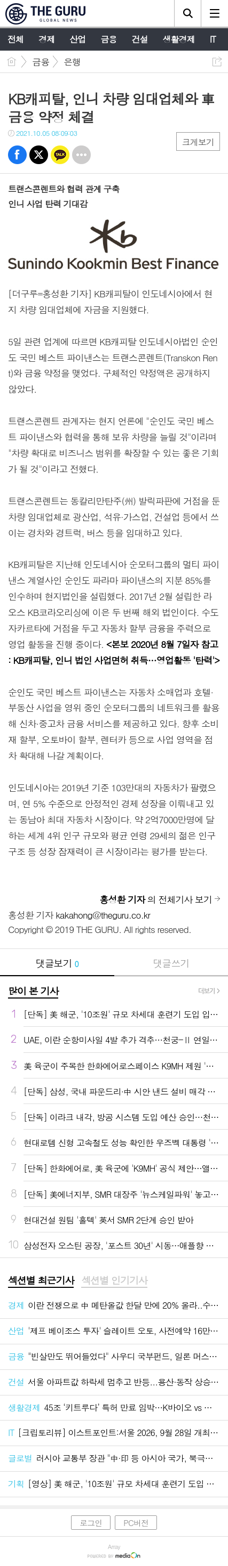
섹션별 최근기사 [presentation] (41, 1280)
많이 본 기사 (33, 990)
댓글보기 (57, 963)
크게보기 (198, 142)
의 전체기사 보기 (156, 899)
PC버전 (135, 1522)
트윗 (38, 154)
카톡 (60, 154)
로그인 (91, 1522)
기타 (81, 154)
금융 (40, 61)
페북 (17, 154)
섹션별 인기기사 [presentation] (114, 1280)
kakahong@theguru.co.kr (103, 914)
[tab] (40, 1281)
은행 (72, 61)
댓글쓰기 (171, 963)
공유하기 (217, 61)
